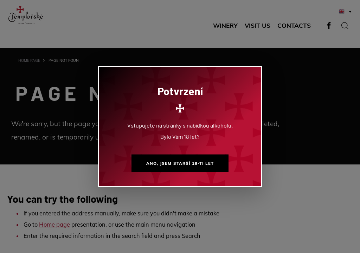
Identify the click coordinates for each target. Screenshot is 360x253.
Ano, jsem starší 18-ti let (180, 163)
